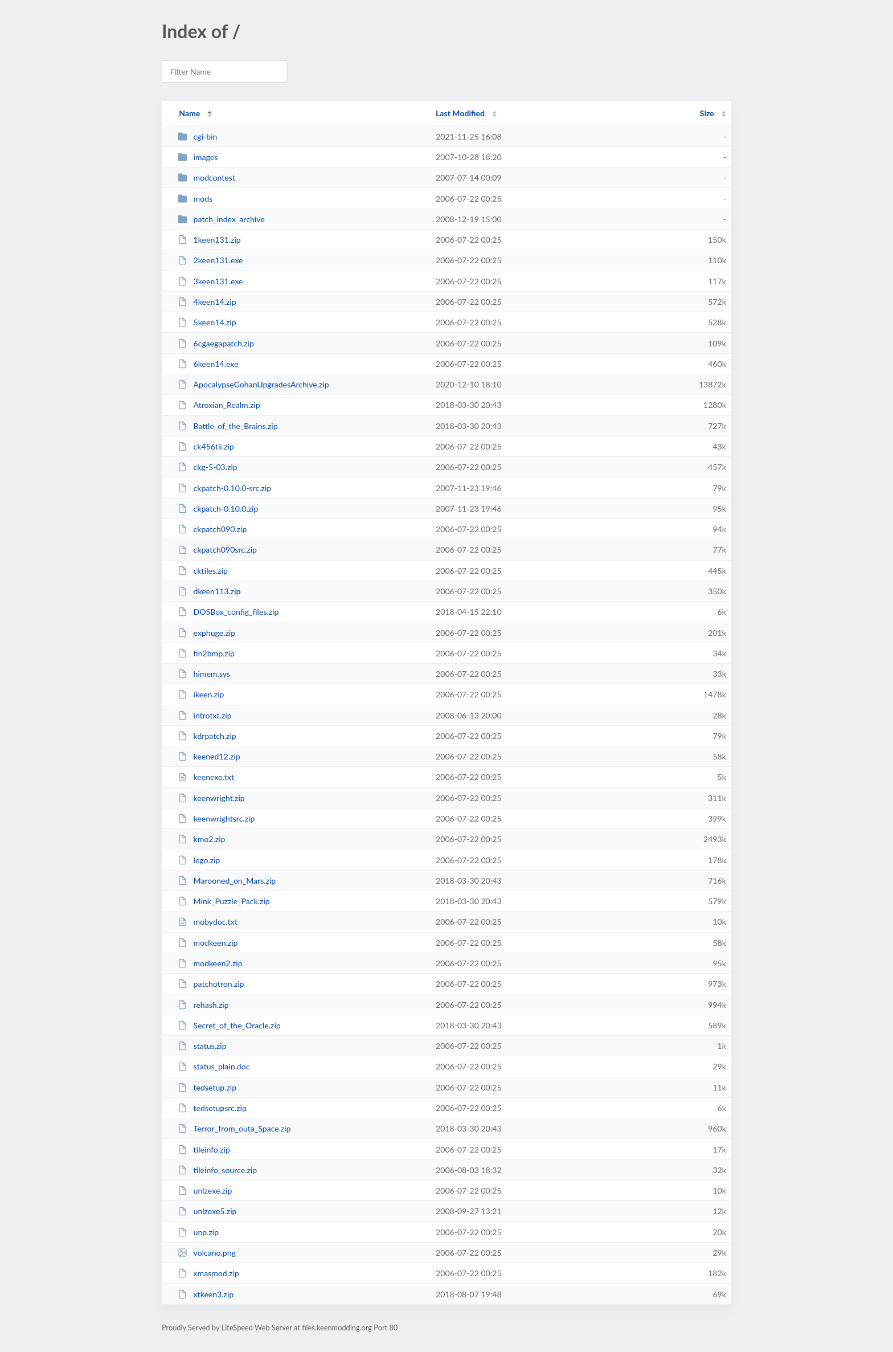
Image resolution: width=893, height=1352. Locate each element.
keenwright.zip (211, 798)
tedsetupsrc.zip (212, 1108)
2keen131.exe (210, 260)
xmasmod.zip (208, 1273)
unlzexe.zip (205, 1190)
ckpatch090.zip (212, 529)
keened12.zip (209, 756)
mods (195, 198)
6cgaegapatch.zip (216, 343)
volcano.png (207, 1252)
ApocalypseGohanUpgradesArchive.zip (253, 384)
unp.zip (198, 1232)
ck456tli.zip (206, 446)
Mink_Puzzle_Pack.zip (224, 901)
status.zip (202, 1046)
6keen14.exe (208, 364)
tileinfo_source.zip (217, 1170)
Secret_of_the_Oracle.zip (229, 1025)
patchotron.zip (211, 984)
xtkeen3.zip (206, 1294)
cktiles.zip (203, 570)
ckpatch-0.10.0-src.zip (224, 488)
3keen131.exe (210, 281)
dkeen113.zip (209, 591)
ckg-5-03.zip (207, 467)
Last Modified (460, 113)
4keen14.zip (207, 302)
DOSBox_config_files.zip (228, 611)
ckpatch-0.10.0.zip (218, 508)
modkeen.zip (207, 942)
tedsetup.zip (207, 1087)
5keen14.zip (207, 322)
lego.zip (199, 860)
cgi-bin (197, 136)
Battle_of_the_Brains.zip (227, 426)
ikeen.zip (201, 694)
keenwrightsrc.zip (216, 818)
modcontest (206, 177)
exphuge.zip (206, 633)
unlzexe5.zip (207, 1211)
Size (707, 113)
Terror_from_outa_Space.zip (234, 1128)
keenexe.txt (206, 777)
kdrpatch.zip (207, 736)
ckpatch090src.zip (217, 549)
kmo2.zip (201, 839)
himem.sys (204, 674)
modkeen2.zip (210, 963)
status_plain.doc (213, 1066)
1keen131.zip (209, 239)
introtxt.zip (204, 715)
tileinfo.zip (204, 1149)
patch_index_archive (221, 219)
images (198, 157)
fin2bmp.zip (206, 653)
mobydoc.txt (207, 921)
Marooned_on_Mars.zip (227, 880)
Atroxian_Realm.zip (219, 405)
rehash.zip (203, 1005)
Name (189, 113)
